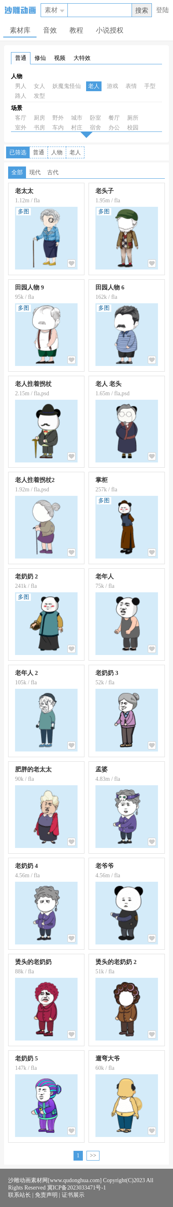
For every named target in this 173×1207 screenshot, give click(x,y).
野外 (58, 118)
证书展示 (73, 1195)
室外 (20, 128)
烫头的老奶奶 (33, 962)
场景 (16, 108)
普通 (20, 58)
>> (93, 1155)
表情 (131, 86)
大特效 (82, 58)
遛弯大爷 (107, 1058)
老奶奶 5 (26, 1058)
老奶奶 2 (26, 576)
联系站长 (19, 1195)
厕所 (132, 118)
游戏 (112, 86)
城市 (76, 118)
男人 (20, 86)
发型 (39, 96)
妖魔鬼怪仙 (66, 86)
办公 (114, 128)
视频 (59, 58)
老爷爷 (104, 866)
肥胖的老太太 (33, 769)
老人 (93, 86)
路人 (20, 96)
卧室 (95, 118)
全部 (17, 172)
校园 (132, 128)
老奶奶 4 (26, 866)
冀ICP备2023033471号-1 (76, 1188)
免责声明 (46, 1195)
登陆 (162, 10)
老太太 (24, 191)
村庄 (76, 128)
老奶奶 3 (106, 673)
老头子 (104, 191)
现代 (35, 172)
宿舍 (95, 128)
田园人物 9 (29, 287)
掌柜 (101, 480)
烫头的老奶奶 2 (115, 962)
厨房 (39, 118)
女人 (39, 86)
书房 (39, 128)
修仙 (40, 58)
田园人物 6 (109, 287)
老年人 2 (26, 673)
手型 (150, 86)
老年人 (104, 576)
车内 (58, 128)
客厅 (20, 118)
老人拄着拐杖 (33, 384)
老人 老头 (108, 384)
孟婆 (101, 769)
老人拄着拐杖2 (35, 480)
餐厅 (114, 118)
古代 (52, 172)
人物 (16, 76)
